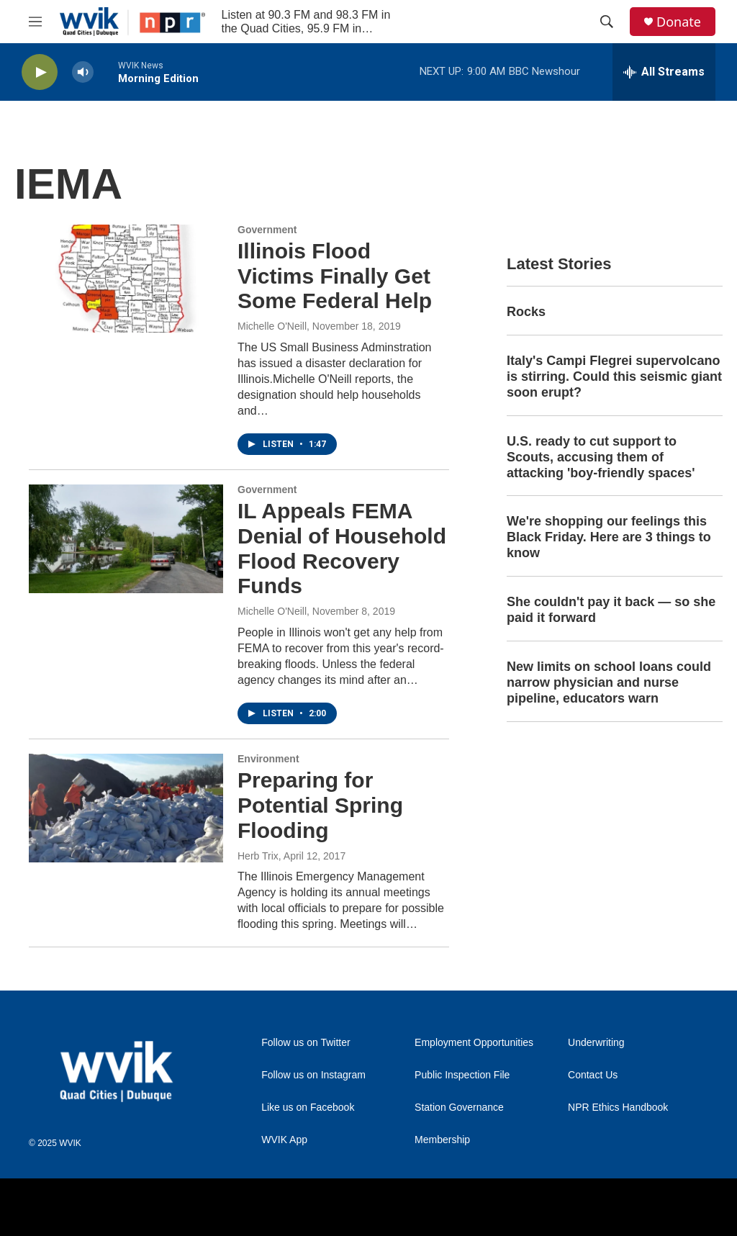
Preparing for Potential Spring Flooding (320, 805)
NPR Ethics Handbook (618, 1107)
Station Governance (459, 1107)
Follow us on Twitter (305, 1042)
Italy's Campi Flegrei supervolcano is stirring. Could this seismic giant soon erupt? (614, 376)
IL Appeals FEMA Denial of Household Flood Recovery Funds (342, 548)
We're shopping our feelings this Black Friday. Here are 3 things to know (609, 537)
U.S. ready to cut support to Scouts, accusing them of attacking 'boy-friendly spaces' (601, 457)
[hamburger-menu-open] (35, 21)
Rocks (526, 312)
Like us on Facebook (307, 1107)
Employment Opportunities (474, 1042)
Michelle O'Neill (272, 326)
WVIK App (284, 1139)
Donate (678, 22)
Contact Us (593, 1075)
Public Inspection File (462, 1075)
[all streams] (663, 72)
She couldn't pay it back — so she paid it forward (611, 610)
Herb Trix (258, 856)
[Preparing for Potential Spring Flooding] (126, 808)
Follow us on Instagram (313, 1075)
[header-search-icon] (606, 21)
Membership (442, 1139)
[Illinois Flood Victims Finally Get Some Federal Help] (126, 279)
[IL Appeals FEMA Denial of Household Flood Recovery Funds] (126, 538)
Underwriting (596, 1042)
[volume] (83, 72)
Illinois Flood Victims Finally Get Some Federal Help (335, 276)
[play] (39, 72)
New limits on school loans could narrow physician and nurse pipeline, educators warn (609, 682)
